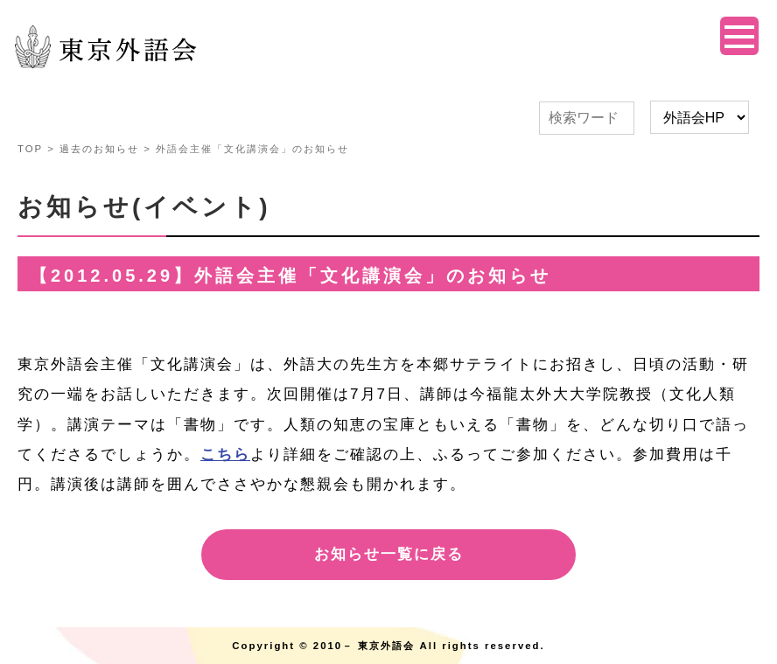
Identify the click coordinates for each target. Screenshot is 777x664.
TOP (30, 148)
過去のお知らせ (99, 148)
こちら (225, 454)
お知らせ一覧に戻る (389, 554)
